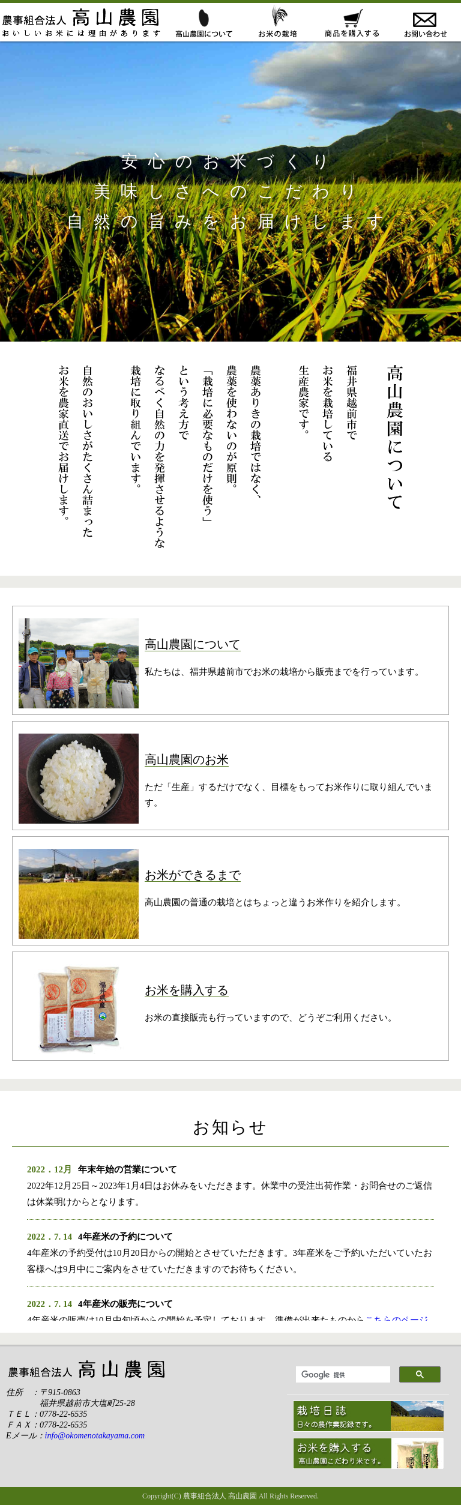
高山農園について (203, 22)
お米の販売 (350, 22)
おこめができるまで (276, 22)
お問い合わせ (424, 22)
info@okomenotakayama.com (95, 1435)
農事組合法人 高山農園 (220, 1496)
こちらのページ (396, 1320)
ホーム (83, 22)
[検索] (341, 1374)
